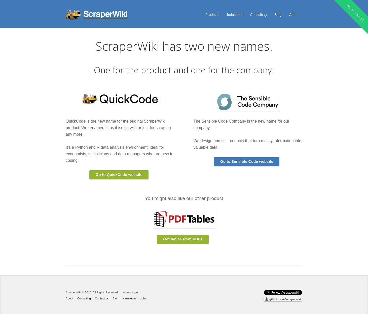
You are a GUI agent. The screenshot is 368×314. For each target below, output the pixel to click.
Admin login (130, 292)
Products (212, 15)
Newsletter (129, 298)
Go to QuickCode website (119, 174)
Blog (277, 15)
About (294, 15)
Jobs (143, 298)
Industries (234, 15)
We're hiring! (355, 12)
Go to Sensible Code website (246, 161)
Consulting (258, 15)
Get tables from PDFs (182, 239)
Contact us (101, 298)
